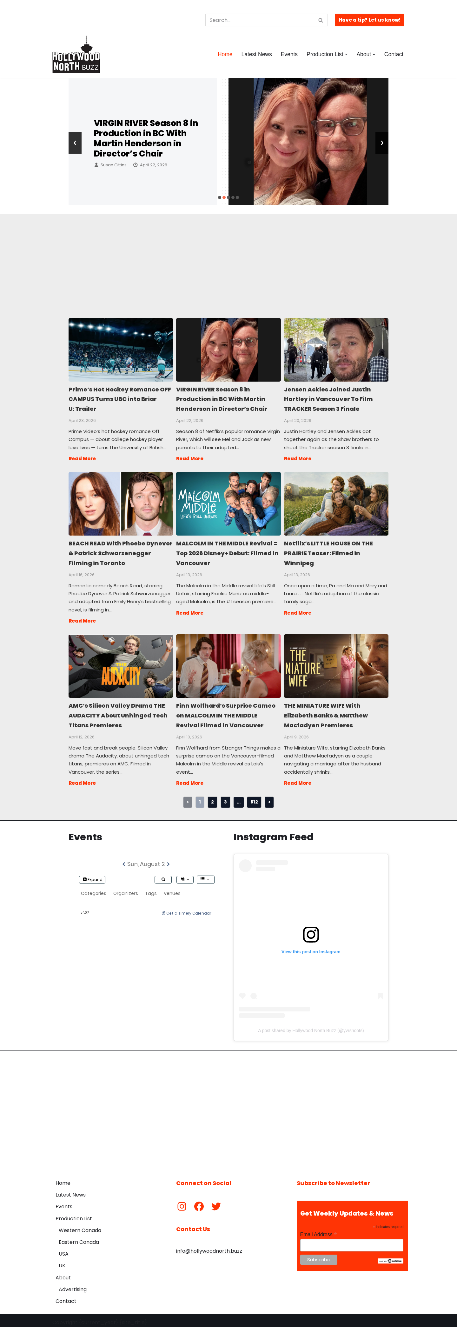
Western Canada (80, 1226)
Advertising (73, 1285)
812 (254, 798)
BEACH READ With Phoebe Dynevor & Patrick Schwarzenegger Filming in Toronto (120, 502)
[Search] (259, 20)
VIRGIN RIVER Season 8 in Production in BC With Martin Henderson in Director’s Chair (146, 138)
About (63, 1273)
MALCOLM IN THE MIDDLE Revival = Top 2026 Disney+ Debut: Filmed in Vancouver (228, 502)
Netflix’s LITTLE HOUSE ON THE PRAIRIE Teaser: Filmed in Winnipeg (336, 502)
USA (64, 1250)
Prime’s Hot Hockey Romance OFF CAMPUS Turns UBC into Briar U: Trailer (120, 349)
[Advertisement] (228, 258)
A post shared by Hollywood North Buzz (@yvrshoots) (311, 1027)
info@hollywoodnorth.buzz (209, 1247)
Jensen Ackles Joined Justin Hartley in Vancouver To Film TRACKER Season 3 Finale (336, 349)
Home (224, 54)
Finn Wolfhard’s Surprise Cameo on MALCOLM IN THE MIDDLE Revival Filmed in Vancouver (228, 663)
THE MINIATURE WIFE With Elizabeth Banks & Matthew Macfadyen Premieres (336, 663)
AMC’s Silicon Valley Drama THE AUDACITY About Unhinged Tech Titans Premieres (120, 663)
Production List (74, 1214)
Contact (393, 54)
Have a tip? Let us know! (370, 20)
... (239, 798)
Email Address (318, 1231)
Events (288, 54)
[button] (346, 54)
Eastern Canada (79, 1238)
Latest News (256, 54)
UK (62, 1262)
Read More (82, 457)
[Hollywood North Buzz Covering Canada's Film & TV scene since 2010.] (76, 54)
